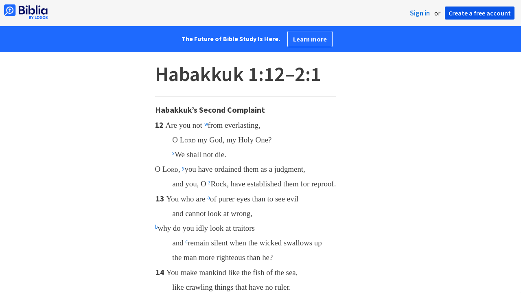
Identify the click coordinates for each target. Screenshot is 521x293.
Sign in (420, 13)
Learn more (310, 39)
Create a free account (480, 13)
